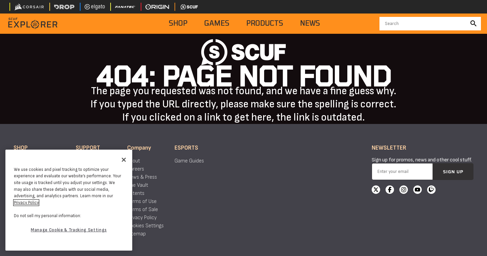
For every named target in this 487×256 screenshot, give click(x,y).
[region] (68, 200)
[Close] (123, 159)
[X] (376, 190)
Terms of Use (142, 201)
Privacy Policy (142, 217)
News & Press (142, 177)
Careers (135, 169)
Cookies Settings (145, 226)
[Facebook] (390, 190)
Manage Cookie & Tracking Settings (69, 230)
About (133, 161)
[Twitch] (431, 190)
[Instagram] (403, 190)
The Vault (137, 185)
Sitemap (136, 234)
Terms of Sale (142, 209)
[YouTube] (417, 190)
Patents (135, 193)
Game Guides (189, 161)
